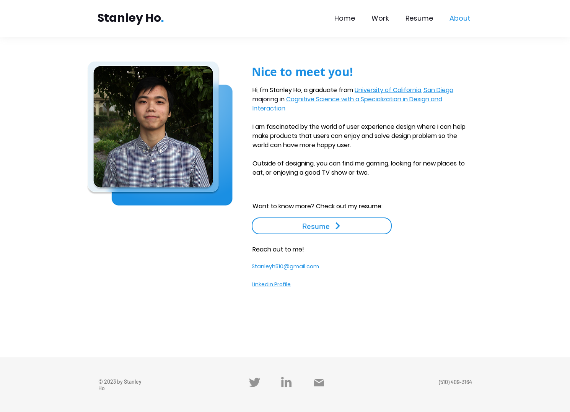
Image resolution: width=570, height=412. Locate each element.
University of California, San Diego (404, 90)
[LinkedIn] (286, 382)
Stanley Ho (129, 18)
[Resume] (322, 225)
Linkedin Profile (271, 284)
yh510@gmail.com (294, 266)
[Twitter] (254, 382)
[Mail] (319, 383)
